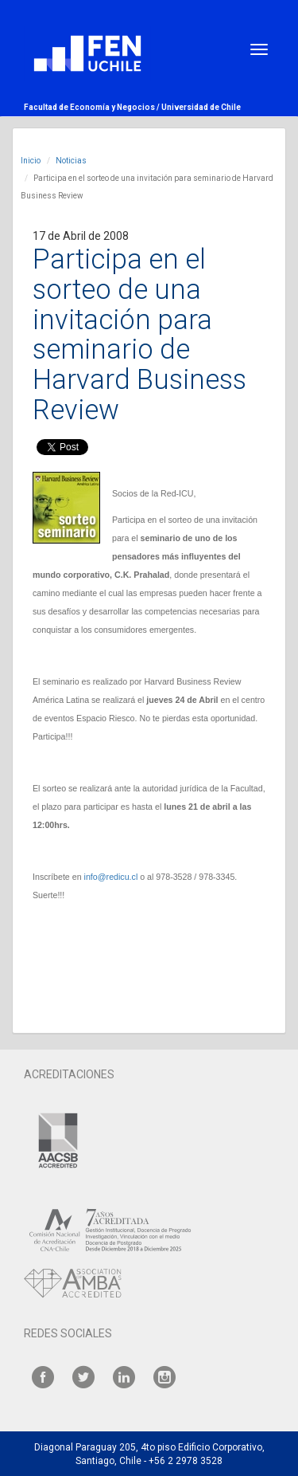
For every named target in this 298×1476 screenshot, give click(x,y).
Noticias (71, 160)
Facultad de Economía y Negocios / (92, 107)
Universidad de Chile (201, 107)
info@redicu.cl (111, 876)
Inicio (31, 160)
